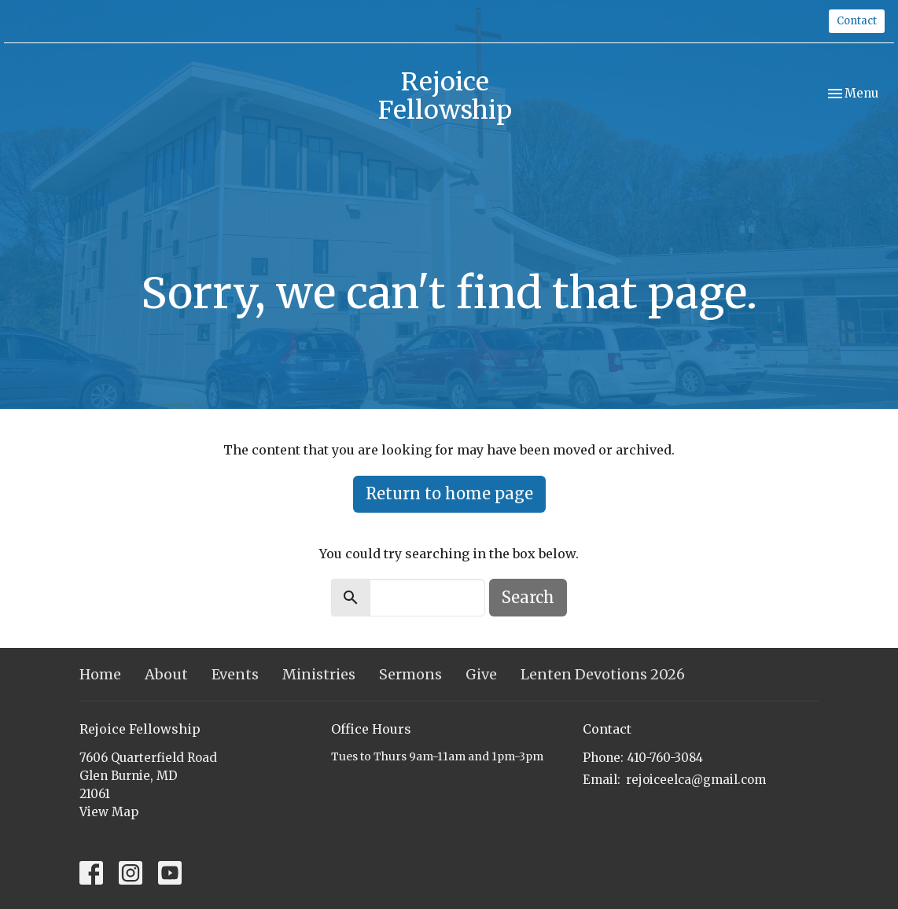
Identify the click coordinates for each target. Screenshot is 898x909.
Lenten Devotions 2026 (603, 674)
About (166, 674)
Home (100, 674)
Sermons (410, 674)
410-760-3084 (665, 757)
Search (528, 597)
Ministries (318, 674)
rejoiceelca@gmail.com (696, 779)
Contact (857, 21)
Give (481, 674)
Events (235, 674)
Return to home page (449, 493)
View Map (108, 811)
